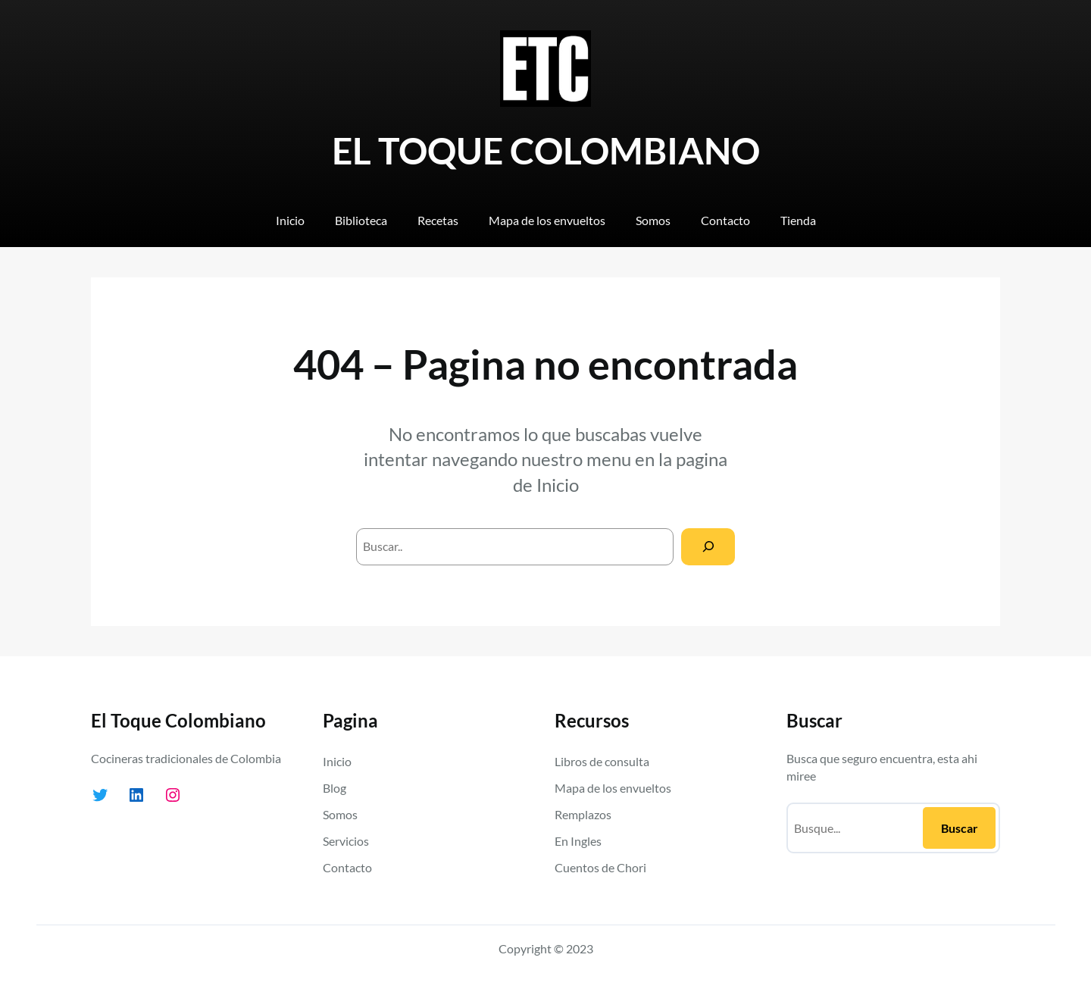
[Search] (708, 546)
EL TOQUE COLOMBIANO (546, 150)
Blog (334, 788)
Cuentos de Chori (600, 867)
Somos (340, 814)
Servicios (346, 841)
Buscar (959, 828)
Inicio (557, 485)
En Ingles (578, 841)
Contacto (347, 867)
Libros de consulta (602, 761)
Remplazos (583, 814)
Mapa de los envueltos (613, 788)
